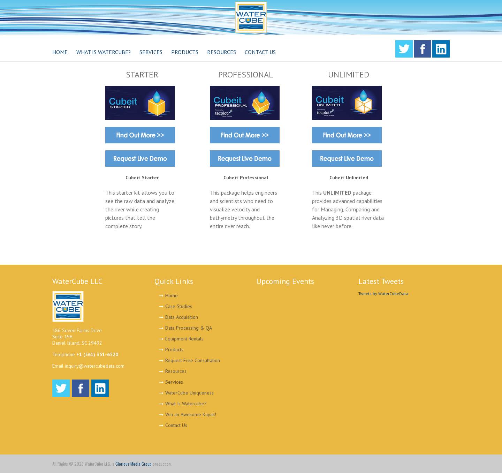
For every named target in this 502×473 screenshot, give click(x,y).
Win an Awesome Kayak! (190, 414)
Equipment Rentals (184, 339)
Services (174, 382)
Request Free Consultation (192, 360)
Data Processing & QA (188, 328)
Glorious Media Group (133, 464)
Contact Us (176, 425)
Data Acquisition (181, 317)
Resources (176, 371)
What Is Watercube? (186, 403)
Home (171, 295)
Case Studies (178, 306)
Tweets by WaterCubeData (383, 293)
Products (174, 349)
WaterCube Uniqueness (189, 393)
